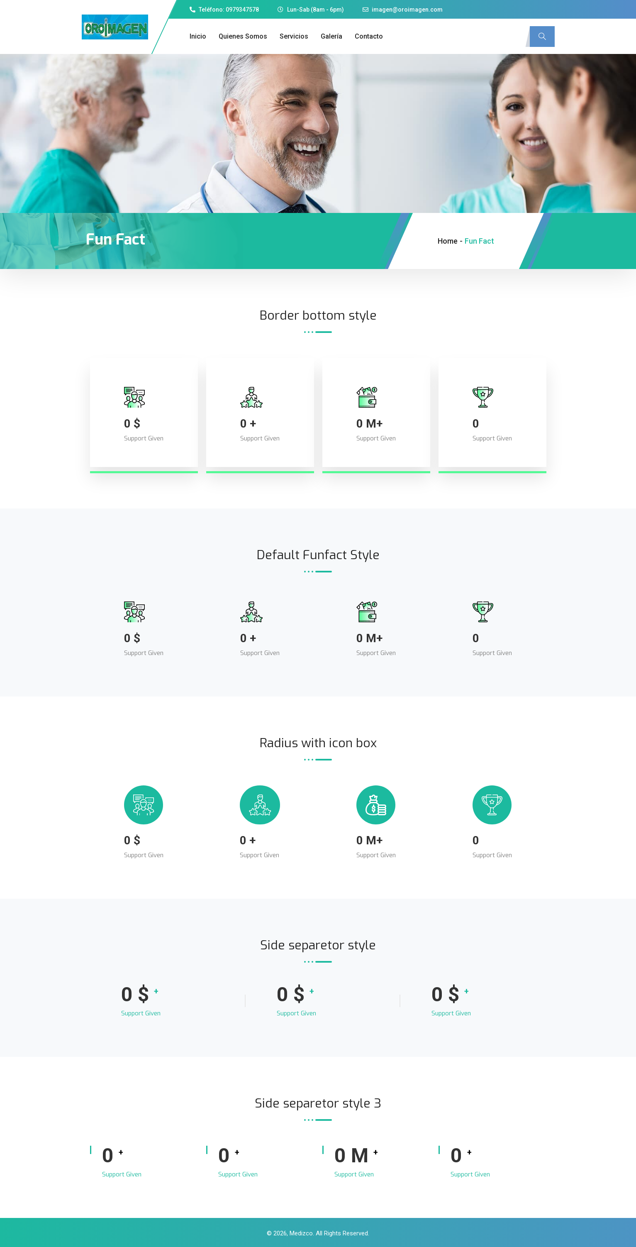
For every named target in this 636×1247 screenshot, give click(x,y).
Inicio (198, 36)
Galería (331, 36)
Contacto (369, 36)
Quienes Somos (243, 36)
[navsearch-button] (542, 36)
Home (448, 241)
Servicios (294, 36)
